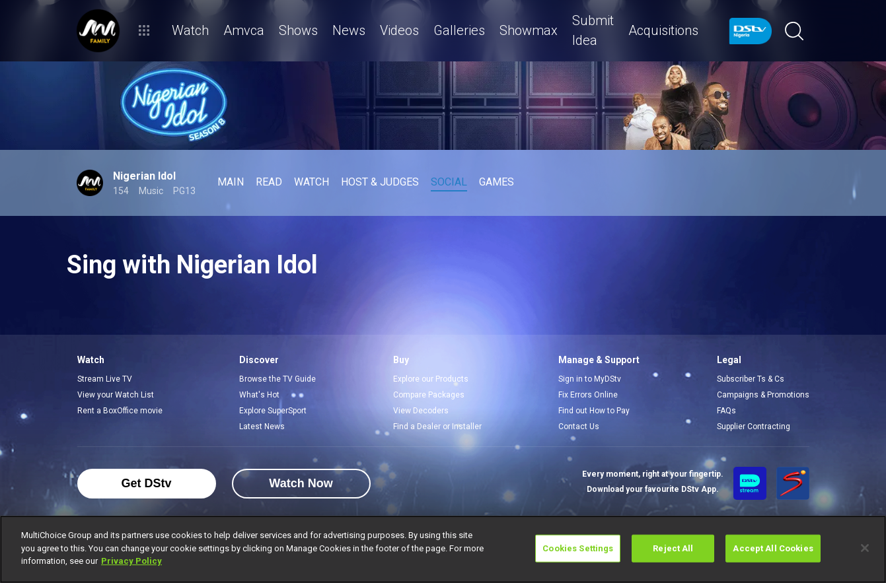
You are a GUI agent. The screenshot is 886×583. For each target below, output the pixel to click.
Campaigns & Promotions (763, 394)
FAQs (726, 410)
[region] (443, 549)
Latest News (262, 426)
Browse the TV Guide (277, 379)
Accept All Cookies (773, 548)
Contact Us (578, 426)
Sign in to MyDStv (589, 379)
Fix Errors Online (588, 394)
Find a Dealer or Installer (437, 426)
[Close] (864, 548)
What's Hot (259, 394)
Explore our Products (430, 379)
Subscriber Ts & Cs (750, 379)
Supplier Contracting (753, 426)
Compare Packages (428, 394)
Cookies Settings (577, 548)
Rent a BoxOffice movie (120, 410)
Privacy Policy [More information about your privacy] (131, 561)
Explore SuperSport (273, 410)
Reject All (673, 548)
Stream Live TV (104, 379)
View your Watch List (115, 394)
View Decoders (421, 410)
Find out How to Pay (594, 410)
